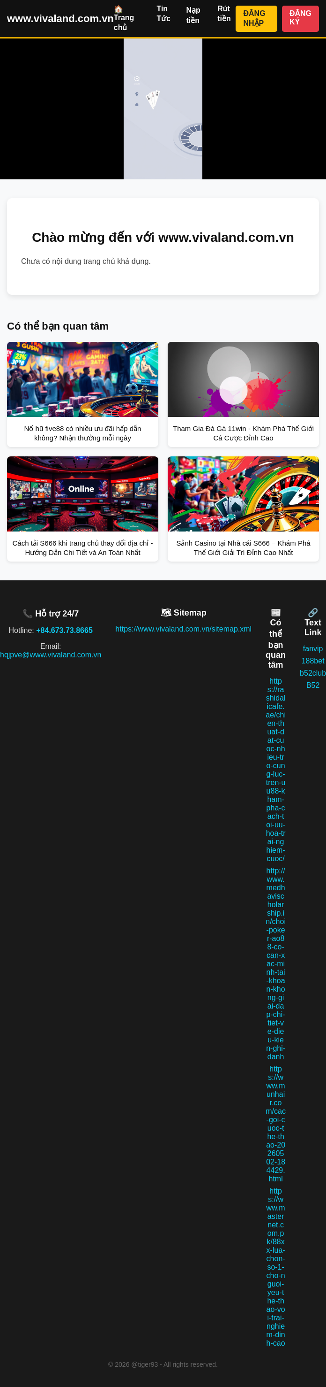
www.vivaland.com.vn (60, 18)
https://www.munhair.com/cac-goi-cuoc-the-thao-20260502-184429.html (276, 1124)
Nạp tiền (193, 15)
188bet (313, 661)
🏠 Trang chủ (124, 18)
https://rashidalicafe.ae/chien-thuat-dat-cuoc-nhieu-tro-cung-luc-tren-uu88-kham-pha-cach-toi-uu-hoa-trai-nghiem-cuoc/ (276, 770)
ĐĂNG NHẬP (254, 18)
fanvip (313, 649)
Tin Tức (163, 14)
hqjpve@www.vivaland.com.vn (50, 655)
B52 (312, 685)
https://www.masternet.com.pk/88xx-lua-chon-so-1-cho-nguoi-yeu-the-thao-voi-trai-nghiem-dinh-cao (276, 1267)
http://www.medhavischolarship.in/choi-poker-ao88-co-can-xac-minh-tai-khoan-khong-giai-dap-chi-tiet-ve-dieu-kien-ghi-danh (276, 964)
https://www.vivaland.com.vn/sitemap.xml (183, 629)
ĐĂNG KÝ (300, 17)
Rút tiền (224, 14)
